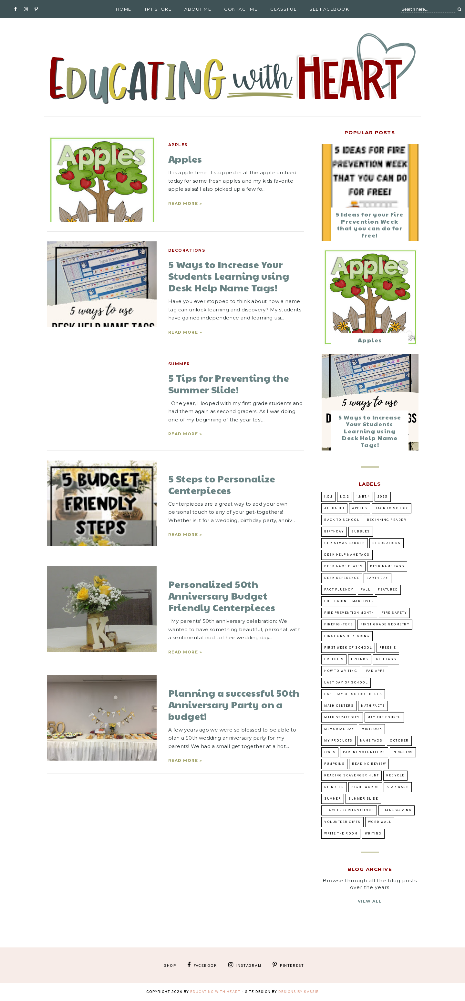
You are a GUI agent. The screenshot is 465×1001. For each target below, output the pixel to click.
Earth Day (377, 578)
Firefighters (338, 624)
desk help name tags (347, 555)
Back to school (341, 520)
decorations (186, 250)
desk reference (341, 578)
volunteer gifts (342, 822)
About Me (197, 9)
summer (179, 363)
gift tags (386, 659)
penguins (403, 752)
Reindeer (334, 787)
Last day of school (346, 683)
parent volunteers (364, 752)
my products (338, 741)
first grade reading (347, 636)
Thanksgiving (396, 810)
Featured (388, 590)
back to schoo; (391, 508)
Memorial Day (339, 729)
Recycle (395, 776)
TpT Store (158, 9)
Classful (283, 9)
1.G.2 (344, 497)
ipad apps (375, 671)
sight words (365, 787)
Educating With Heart (215, 992)
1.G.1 (328, 497)
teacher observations (349, 810)
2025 (382, 497)
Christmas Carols (344, 543)
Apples (178, 144)
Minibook (372, 729)
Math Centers (339, 706)
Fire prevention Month (349, 613)
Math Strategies (342, 717)
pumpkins (334, 764)
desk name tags (387, 566)
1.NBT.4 (363, 497)
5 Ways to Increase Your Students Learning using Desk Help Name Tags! (369, 431)
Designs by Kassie (298, 992)
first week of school (348, 648)
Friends (359, 659)
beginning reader (386, 520)
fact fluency (338, 590)
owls (330, 752)
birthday (334, 532)
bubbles (360, 532)
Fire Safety (394, 613)
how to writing (340, 671)
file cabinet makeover (349, 601)
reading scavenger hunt (351, 776)
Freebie (387, 648)
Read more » (185, 203)
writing (373, 834)
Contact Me (240, 9)
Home (123, 9)
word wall (380, 822)
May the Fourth (384, 717)
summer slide (363, 799)
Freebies (334, 659)
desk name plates (343, 566)
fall (365, 590)
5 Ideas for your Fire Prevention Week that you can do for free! (370, 224)
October (399, 741)
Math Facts (373, 706)
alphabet (334, 508)
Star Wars (398, 787)
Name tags (371, 741)
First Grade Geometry (384, 624)
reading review (369, 764)
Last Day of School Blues (353, 694)
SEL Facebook (329, 9)
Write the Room (340, 834)
